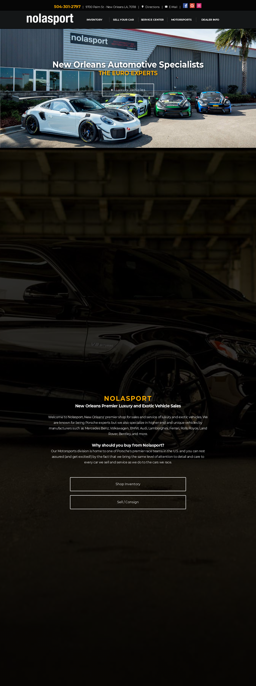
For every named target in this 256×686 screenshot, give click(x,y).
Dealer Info (210, 19)
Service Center (152, 19)
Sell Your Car (123, 19)
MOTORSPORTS (181, 19)
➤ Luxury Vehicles (128, 90)
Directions (150, 7)
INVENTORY (94, 19)
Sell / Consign (128, 502)
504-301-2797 (67, 6)
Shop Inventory (128, 484)
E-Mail (171, 7)
